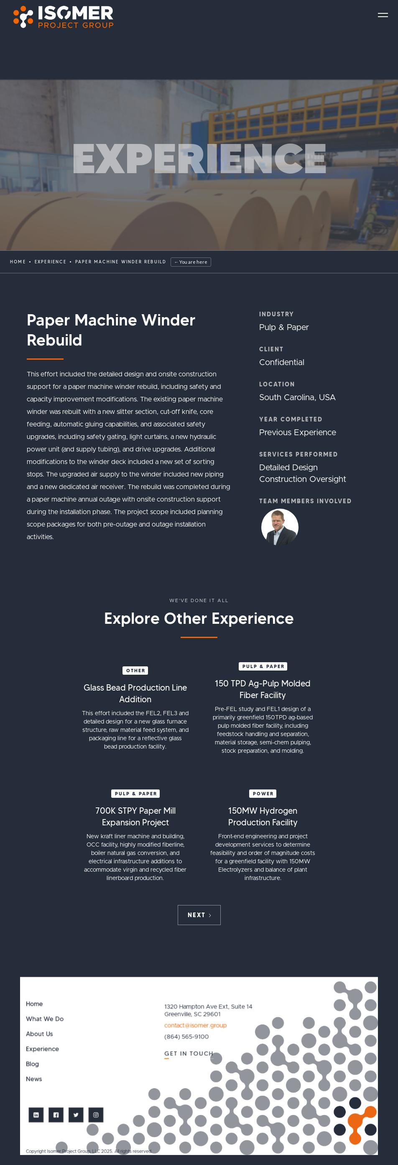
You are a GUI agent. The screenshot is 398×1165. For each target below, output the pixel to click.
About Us (39, 1034)
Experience (42, 1049)
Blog (32, 1064)
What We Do (45, 1019)
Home (18, 262)
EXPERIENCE (50, 262)
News (34, 1079)
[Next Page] (199, 915)
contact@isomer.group (195, 1026)
